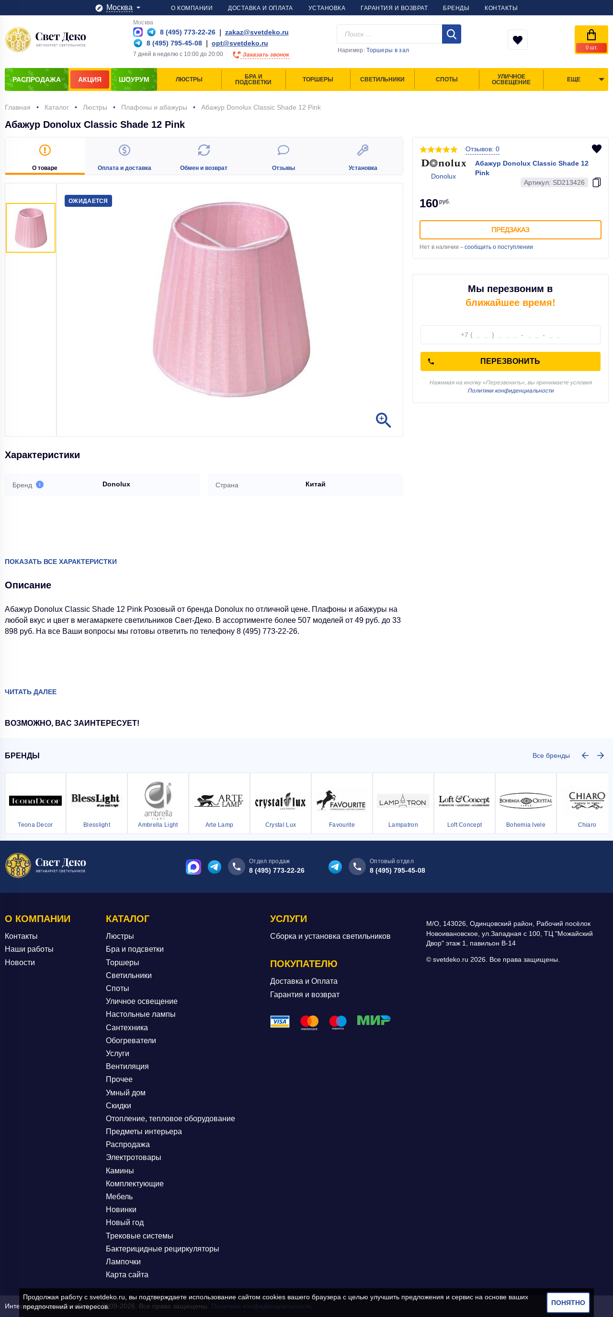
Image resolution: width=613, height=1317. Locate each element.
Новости (20, 962)
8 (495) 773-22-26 (277, 870)
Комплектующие (135, 1184)
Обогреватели (131, 1040)
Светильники (129, 975)
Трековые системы (139, 1236)
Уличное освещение (142, 1001)
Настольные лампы (141, 1014)
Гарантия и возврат (305, 995)
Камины (120, 1171)
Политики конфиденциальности (510, 390)
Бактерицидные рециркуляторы (162, 1249)
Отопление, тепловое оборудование (170, 1118)
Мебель (119, 1197)
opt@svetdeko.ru (240, 43)
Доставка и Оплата (304, 981)
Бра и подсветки (135, 949)
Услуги (117, 1053)
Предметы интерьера (144, 1131)
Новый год (125, 1222)
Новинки (121, 1209)
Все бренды (551, 755)
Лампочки (123, 1262)
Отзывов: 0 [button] (482, 149)
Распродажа (128, 1144)
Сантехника (127, 1028)
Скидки (118, 1106)
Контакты (21, 936)
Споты (117, 988)
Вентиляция (127, 1066)
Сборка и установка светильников (330, 936)
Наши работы (29, 949)
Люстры (120, 936)
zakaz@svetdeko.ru (257, 32)
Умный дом (126, 1092)
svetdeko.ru (107, 1297)
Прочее (119, 1079)
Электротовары (133, 1157)
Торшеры (122, 962)
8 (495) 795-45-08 (397, 870)
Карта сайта (127, 1275)
